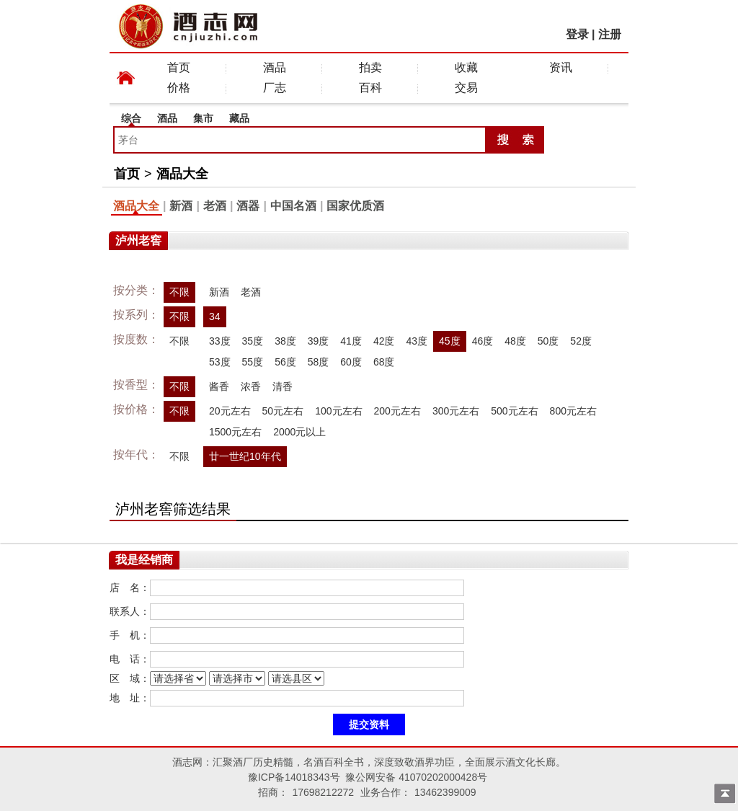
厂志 (274, 87)
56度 (285, 362)
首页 (178, 67)
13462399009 (445, 792)
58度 (318, 362)
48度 (515, 341)
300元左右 (455, 411)
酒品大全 (182, 174)
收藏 (466, 67)
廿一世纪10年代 (245, 456)
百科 (370, 87)
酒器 (247, 206)
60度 (351, 362)
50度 (548, 341)
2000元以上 (299, 432)
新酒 (180, 206)
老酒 (214, 206)
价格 (178, 87)
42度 (384, 341)
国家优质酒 (355, 206)
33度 (220, 341)
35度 (253, 341)
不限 (179, 292)
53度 (220, 362)
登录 (577, 34)
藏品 (239, 118)
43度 (416, 341)
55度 (253, 362)
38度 (285, 341)
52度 (581, 341)
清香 (282, 386)
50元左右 (283, 411)
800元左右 (573, 411)
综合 (131, 118)
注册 (609, 34)
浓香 (251, 386)
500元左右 (514, 411)
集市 (203, 118)
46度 (483, 341)
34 (215, 316)
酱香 (219, 386)
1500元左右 (235, 432)
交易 (466, 87)
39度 (318, 341)
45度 (450, 341)
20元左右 (230, 411)
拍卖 (370, 67)
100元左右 (338, 411)
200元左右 (397, 411)
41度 (351, 341)
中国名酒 (293, 206)
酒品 (274, 67)
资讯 (560, 67)
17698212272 (323, 792)
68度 (384, 362)
